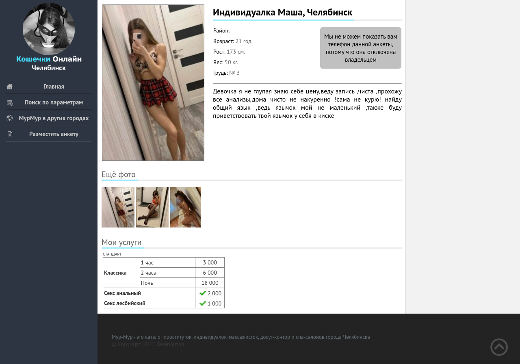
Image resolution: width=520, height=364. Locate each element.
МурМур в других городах (47, 118)
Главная (35, 86)
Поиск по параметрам (44, 102)
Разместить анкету (42, 134)
